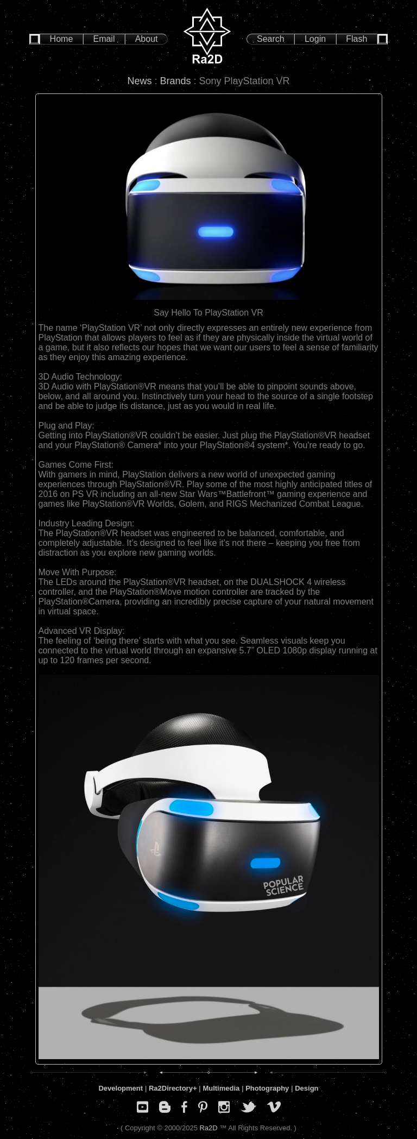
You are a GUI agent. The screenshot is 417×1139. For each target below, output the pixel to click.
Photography (267, 1088)
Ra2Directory (171, 1088)
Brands (175, 80)
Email (104, 38)
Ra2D (208, 1128)
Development (120, 1088)
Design (306, 1088)
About (146, 38)
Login (315, 38)
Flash (356, 38)
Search (271, 38)
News (139, 80)
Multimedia (221, 1088)
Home (61, 38)
